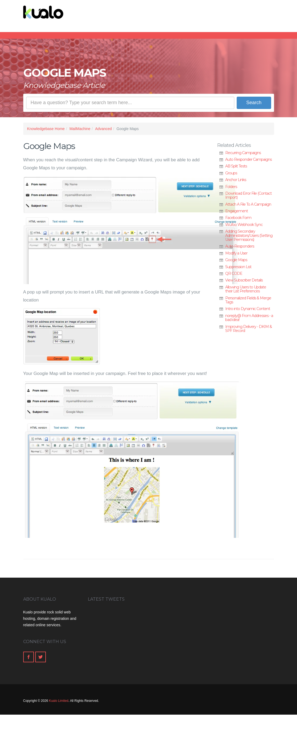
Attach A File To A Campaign (248, 204)
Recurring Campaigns (243, 152)
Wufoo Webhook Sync (244, 224)
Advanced (103, 129)
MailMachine (79, 129)
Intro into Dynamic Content (247, 308)
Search (254, 102)
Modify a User (236, 253)
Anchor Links (235, 179)
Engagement (236, 211)
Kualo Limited (58, 701)
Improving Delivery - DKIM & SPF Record (248, 328)
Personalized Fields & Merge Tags (248, 300)
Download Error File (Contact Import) (248, 195)
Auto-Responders (239, 246)
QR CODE (233, 273)
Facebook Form (238, 217)
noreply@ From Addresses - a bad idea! (249, 317)
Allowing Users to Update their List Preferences (245, 289)
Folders (231, 186)
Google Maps (236, 259)
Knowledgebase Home (46, 129)
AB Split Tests (236, 166)
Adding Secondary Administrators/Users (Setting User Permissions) (248, 235)
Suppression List (238, 266)
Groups (231, 173)
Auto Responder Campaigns (248, 159)
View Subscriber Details (244, 280)
